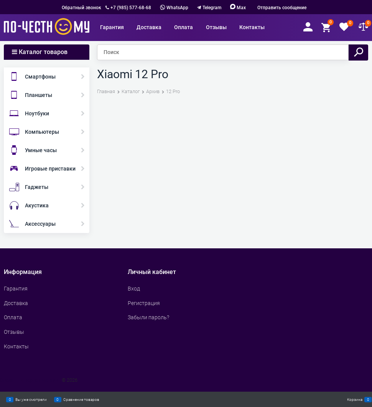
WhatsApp (174, 7)
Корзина (354, 399)
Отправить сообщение (281, 7)
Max (238, 7)
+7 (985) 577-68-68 (130, 7)
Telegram (211, 7)
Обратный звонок (81, 7)
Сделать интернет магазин (30, 380)
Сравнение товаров (81, 399)
